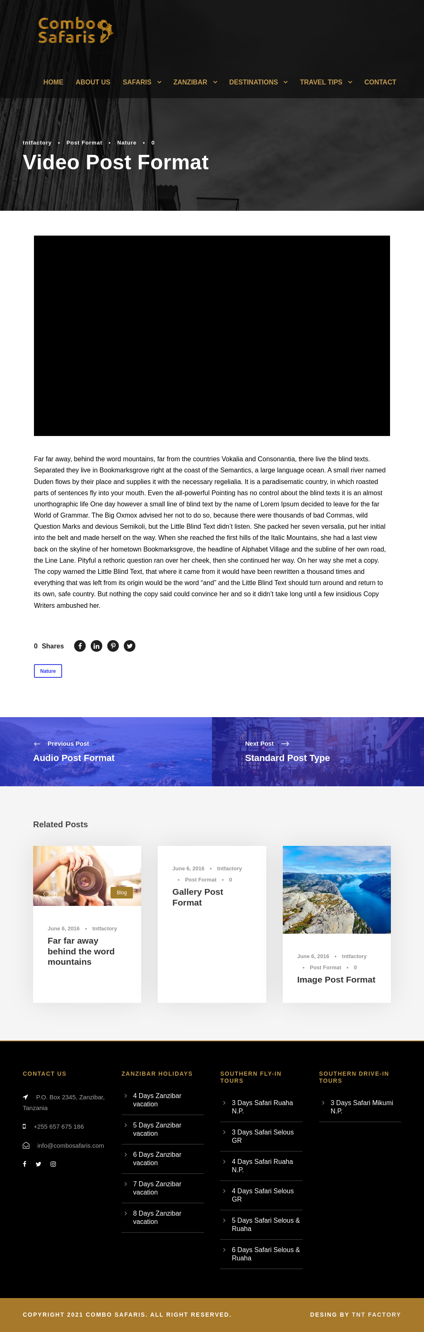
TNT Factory (376, 1314)
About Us (93, 82)
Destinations (253, 82)
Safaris (137, 82)
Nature (127, 143)
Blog (122, 893)
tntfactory (37, 143)
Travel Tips (321, 82)
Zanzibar (190, 82)
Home (53, 82)
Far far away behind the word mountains (81, 951)
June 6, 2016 (64, 928)
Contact (380, 82)
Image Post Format (336, 979)
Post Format (85, 143)
